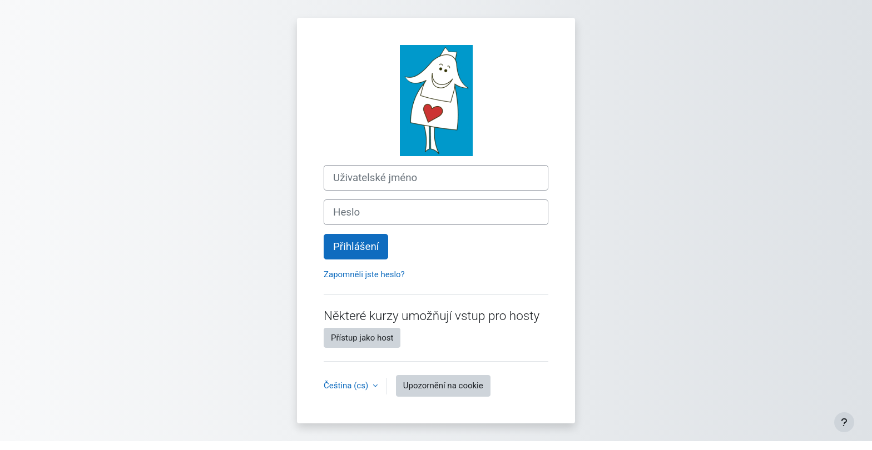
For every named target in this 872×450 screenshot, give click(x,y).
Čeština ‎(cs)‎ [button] (347, 386)
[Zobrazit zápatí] (844, 422)
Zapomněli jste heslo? (364, 274)
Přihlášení (356, 247)
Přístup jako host (362, 338)
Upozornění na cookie (443, 386)
